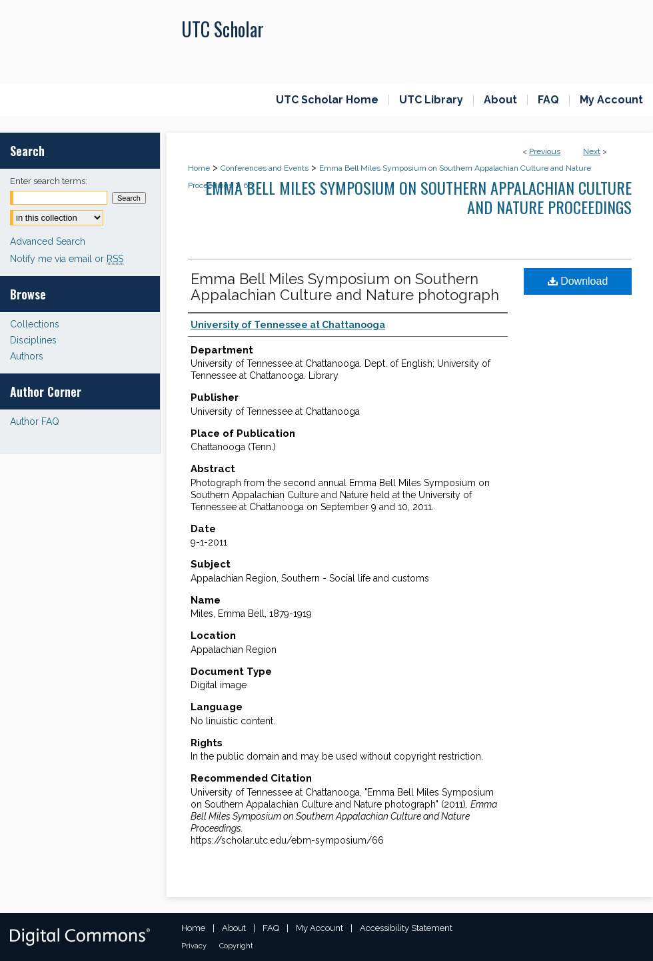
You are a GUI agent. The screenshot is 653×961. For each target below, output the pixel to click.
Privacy (194, 946)
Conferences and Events (265, 168)
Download (578, 281)
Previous (544, 151)
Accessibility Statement (406, 928)
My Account (319, 928)
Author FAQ (34, 421)
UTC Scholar (222, 29)
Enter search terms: (48, 181)
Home (199, 168)
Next (591, 151)
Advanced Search (47, 241)
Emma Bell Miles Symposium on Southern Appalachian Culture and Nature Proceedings (418, 197)
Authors (26, 356)
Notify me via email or (66, 258)
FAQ (271, 928)
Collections (34, 324)
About (234, 928)
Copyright (236, 946)
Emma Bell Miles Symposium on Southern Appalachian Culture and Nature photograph (345, 286)
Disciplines (33, 340)
